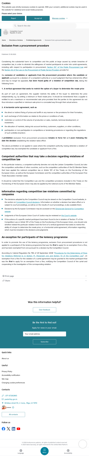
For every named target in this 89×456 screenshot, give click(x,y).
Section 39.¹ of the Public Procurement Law (65, 67)
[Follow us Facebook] (3, 429)
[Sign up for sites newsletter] (44, 341)
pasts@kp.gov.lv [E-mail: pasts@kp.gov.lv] (11, 399)
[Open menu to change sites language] (21, 452)
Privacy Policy (7, 371)
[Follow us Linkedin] (13, 429)
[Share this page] (44, 280)
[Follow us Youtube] (18, 428)
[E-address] (6, 407)
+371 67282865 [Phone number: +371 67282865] (11, 396)
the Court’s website (69, 215)
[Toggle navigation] (44, 451)
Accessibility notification (11, 375)
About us (5, 358)
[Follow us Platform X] (8, 429)
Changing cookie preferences (13, 383)
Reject (13, 18)
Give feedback (44, 310)
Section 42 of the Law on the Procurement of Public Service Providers (32, 70)
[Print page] (44, 276)
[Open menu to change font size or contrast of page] (68, 452)
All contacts (13, 414)
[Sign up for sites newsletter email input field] (44, 334)
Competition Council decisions (28, 202)
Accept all (38, 18)
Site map (5, 379)
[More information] (13, 407)
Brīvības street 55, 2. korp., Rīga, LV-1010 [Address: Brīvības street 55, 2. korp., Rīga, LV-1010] (21, 403)
